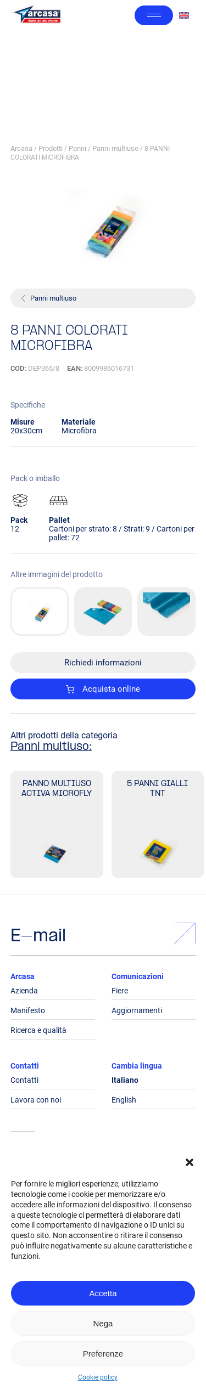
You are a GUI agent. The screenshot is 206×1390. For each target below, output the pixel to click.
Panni (77, 148)
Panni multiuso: (51, 747)
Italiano (125, 1080)
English (124, 1099)
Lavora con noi (35, 1099)
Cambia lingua (137, 1065)
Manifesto (27, 1010)
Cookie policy (98, 1377)
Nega (103, 1323)
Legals (22, 1153)
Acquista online (103, 689)
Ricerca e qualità (38, 1030)
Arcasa (21, 148)
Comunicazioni (138, 976)
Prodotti (50, 148)
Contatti (24, 1065)
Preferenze (103, 1353)
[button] (189, 1162)
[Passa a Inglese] (184, 15)
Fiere (120, 990)
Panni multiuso (115, 148)
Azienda (24, 990)
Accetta (102, 1293)
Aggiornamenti (137, 1010)
